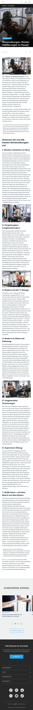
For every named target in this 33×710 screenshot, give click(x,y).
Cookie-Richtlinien (21, 704)
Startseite (4, 5)
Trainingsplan (11, 5)
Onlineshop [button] (6, 668)
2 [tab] (17, 623)
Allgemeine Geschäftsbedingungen (16, 707)
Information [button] (6, 677)
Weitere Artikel (16, 630)
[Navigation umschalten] (3, 2)
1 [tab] (15, 623)
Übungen (6, 559)
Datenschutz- (10, 704)
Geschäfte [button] (6, 681)
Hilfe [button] (4, 672)
